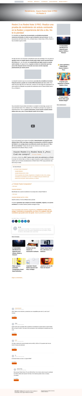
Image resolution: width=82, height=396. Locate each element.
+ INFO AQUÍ (14, 186)
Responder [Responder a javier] (14, 349)
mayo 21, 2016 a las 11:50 (19, 309)
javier (16, 340)
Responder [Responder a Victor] (14, 334)
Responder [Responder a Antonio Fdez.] (16, 380)
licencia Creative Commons (49, 390)
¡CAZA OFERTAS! (53, 1)
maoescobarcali (18, 308)
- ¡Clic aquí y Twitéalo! (36, 154)
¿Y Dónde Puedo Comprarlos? (21, 169)
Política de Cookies (29, 392)
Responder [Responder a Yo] (14, 363)
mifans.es (46, 391)
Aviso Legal (22, 392)
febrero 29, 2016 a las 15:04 (19, 356)
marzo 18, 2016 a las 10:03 (19, 324)
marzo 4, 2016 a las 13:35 (19, 341)
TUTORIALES (44, 1)
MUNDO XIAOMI (63, 1)
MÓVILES (36, 1)
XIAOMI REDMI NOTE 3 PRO (21, 173)
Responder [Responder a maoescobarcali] (14, 317)
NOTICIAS (30, 1)
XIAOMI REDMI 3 (19, 171)
